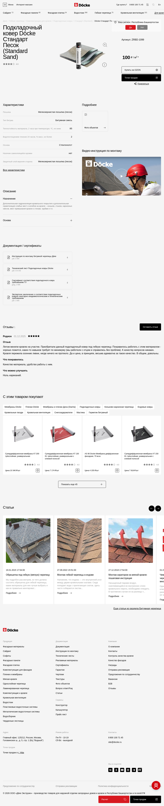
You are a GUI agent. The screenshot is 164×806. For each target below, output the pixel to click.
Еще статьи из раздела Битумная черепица (137, 608)
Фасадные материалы (13, 646)
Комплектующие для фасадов (17, 670)
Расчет (114, 799)
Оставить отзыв (150, 327)
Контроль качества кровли (120, 656)
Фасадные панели (29, 13)
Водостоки (79, 13)
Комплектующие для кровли (38, 21)
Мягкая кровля (10, 679)
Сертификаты (62, 665)
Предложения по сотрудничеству (124, 674)
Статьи (59, 693)
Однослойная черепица (14, 683)
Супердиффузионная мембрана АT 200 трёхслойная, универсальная (22, 455)
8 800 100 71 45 (115, 737)
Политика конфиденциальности (113, 786)
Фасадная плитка (56, 13)
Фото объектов (63, 683)
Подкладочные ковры (62, 21)
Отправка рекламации (119, 670)
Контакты (112, 651)
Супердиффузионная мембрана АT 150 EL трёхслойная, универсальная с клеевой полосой (141, 456)
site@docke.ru (115, 742)
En (159, 5)
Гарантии (60, 670)
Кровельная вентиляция (132, 13)
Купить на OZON (141, 70)
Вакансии (112, 679)
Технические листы (65, 656)
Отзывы (112, 688)
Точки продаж (141, 78)
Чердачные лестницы (13, 721)
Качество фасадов (117, 660)
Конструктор (61, 705)
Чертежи (60, 674)
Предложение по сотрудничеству (19, 786)
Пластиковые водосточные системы (20, 707)
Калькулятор (62, 710)
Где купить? (121, 5)
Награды (112, 665)
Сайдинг (7, 13)
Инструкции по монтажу (67, 651)
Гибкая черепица (103, 13)
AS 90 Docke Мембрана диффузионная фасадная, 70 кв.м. (102, 455)
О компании (114, 646)
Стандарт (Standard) (84, 21)
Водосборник (9, 716)
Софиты (7, 656)
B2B (110, 683)
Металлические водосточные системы (21, 711)
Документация (62, 646)
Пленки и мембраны (12, 674)
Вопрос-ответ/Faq (64, 688)
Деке (5, 21)
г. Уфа (21, 752)
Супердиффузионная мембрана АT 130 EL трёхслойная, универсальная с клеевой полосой (62, 456)
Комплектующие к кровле (15, 693)
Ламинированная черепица (16, 688)
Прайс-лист (61, 714)
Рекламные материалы (67, 660)
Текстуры (60, 679)
